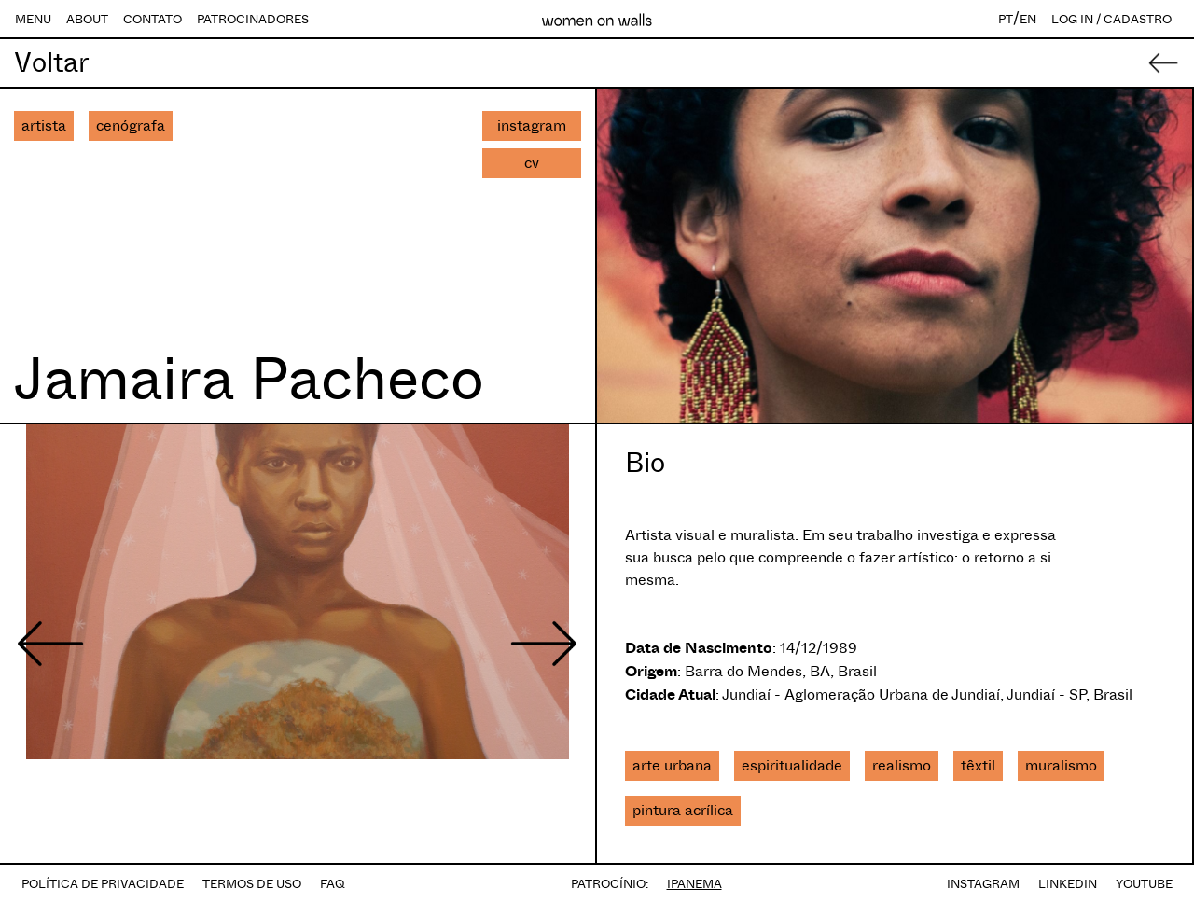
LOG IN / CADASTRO (1111, 19)
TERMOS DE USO (251, 884)
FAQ (332, 884)
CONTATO (152, 19)
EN (1028, 19)
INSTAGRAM (983, 884)
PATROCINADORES (253, 19)
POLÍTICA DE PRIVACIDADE (102, 884)
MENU (33, 19)
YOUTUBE (1144, 884)
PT (1005, 19)
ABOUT (87, 19)
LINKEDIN (1067, 884)
